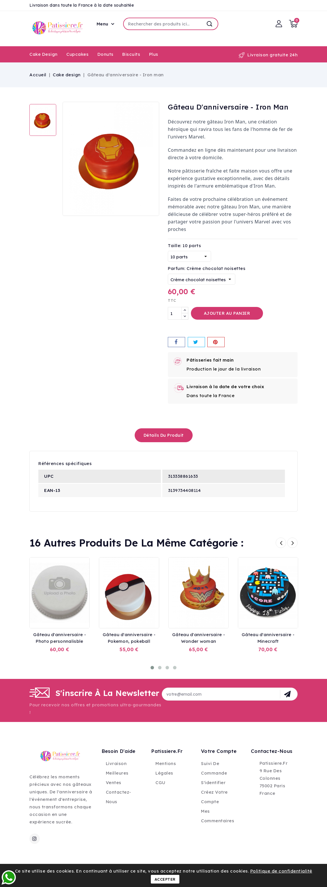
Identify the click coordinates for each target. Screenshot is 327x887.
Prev (281, 543)
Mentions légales (165, 768)
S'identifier (213, 782)
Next (292, 543)
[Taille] (189, 256)
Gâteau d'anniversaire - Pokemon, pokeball (129, 638)
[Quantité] (175, 313)
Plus (153, 54)
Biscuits (131, 54)
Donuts (105, 54)
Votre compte (219, 751)
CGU (160, 782)
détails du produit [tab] (164, 435)
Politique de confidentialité (281, 871)
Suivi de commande (214, 768)
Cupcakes (77, 54)
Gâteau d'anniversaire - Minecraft (268, 638)
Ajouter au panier (227, 313)
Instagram (35, 839)
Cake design (43, 54)
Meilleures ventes (117, 777)
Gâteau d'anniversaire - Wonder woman (198, 638)
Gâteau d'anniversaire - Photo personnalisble (59, 638)
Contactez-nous (118, 796)
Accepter (165, 879)
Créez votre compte (214, 796)
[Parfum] (201, 279)
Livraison (116, 763)
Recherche (209, 24)
